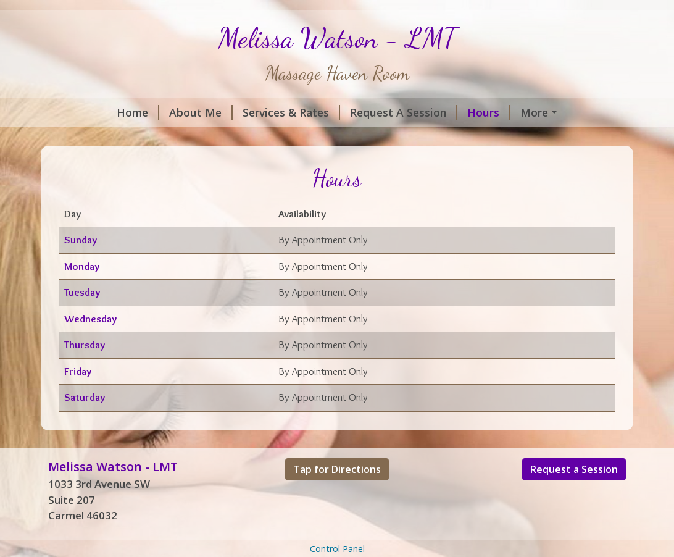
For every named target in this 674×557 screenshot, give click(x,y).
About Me (142, 112)
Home (79, 112)
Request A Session (345, 112)
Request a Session (574, 495)
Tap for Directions (337, 495)
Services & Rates (232, 112)
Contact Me (94, 138)
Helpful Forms (505, 112)
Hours (430, 112)
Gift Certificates (182, 138)
